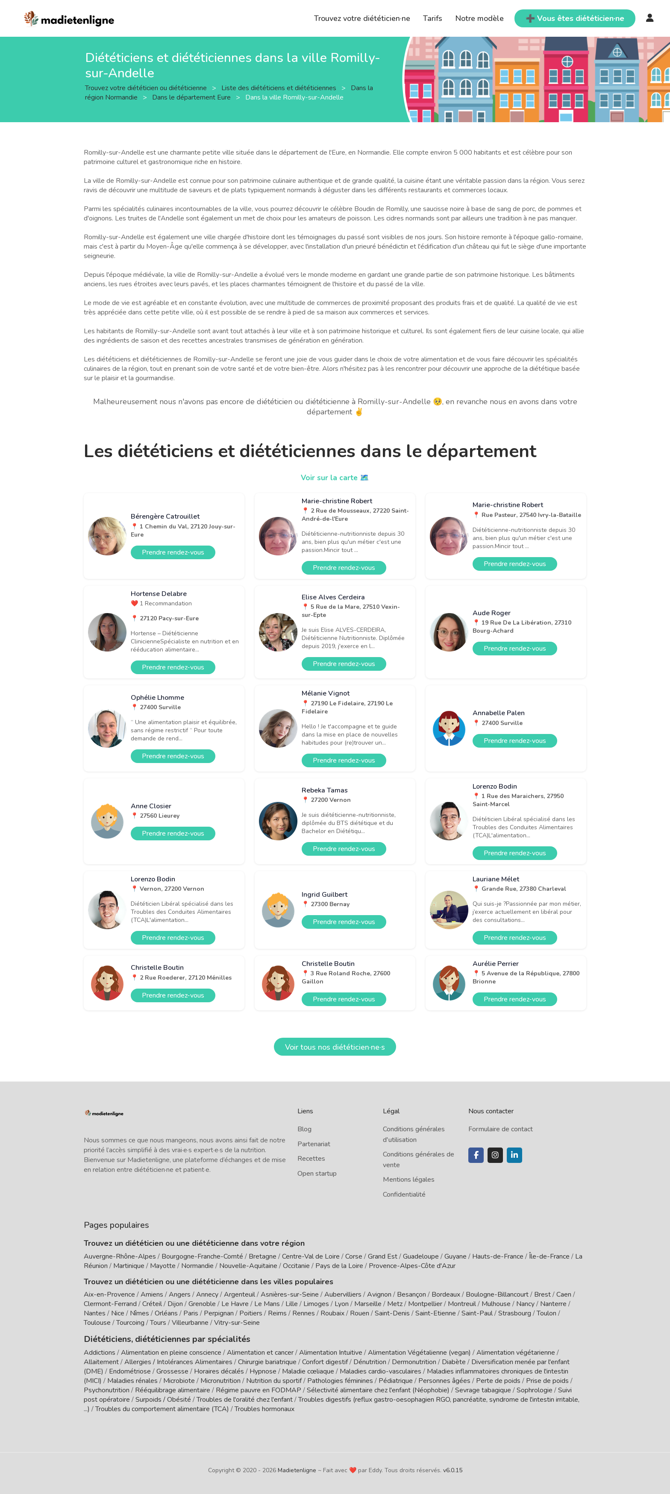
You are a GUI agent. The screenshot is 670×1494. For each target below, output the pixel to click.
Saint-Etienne (435, 1313)
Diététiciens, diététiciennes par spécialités (160, 1338)
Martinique (128, 1266)
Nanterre (553, 1304)
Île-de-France (549, 1256)
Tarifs (432, 18)
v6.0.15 (452, 1469)
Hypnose (263, 1370)
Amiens (152, 1294)
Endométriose (130, 1370)
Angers (180, 1294)
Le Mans (267, 1304)
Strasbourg (514, 1313)
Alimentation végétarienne (515, 1351)
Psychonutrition (106, 1389)
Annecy (207, 1294)
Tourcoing (130, 1322)
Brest (542, 1294)
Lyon (342, 1304)
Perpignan (219, 1313)
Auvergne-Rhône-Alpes (120, 1256)
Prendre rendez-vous (173, 552)
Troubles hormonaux (264, 1408)
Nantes (95, 1313)
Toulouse (97, 1322)
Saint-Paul (477, 1313)
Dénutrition (369, 1361)
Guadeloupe (421, 1256)
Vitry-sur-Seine (237, 1322)
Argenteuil (239, 1294)
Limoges (316, 1304)
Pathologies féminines (340, 1380)
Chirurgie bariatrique (267, 1361)
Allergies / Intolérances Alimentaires (178, 1361)
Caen (563, 1294)
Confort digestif (325, 1361)
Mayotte (163, 1266)
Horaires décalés (219, 1370)
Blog (304, 1129)
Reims (277, 1313)
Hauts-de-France (497, 1256)
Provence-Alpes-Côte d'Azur (412, 1266)
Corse (353, 1256)
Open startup (317, 1173)
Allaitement (101, 1361)
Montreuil (462, 1304)
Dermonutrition (415, 1361)
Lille (291, 1304)
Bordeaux (446, 1294)
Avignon (379, 1294)
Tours (158, 1322)
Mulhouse (496, 1304)
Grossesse (172, 1370)
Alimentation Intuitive (330, 1351)
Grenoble (202, 1304)
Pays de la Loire (339, 1266)
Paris (190, 1313)
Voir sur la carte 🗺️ (335, 478)
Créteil (152, 1304)
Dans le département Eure (192, 97)
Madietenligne (297, 1469)
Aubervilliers (342, 1294)
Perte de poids (498, 1380)
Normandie (197, 1266)
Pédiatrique (396, 1380)
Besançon (411, 1294)
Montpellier (425, 1304)
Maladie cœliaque (308, 1370)
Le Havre (235, 1304)
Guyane (455, 1256)
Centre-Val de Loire (311, 1256)
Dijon (175, 1304)
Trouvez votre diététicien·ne (362, 18)
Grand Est (382, 1256)
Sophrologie (534, 1389)
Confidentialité (404, 1194)
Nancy (525, 1304)
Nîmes (139, 1313)
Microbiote (180, 1380)
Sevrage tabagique (483, 1389)
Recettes (311, 1158)
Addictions (99, 1351)
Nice (117, 1313)
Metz (395, 1304)
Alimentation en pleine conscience (171, 1351)
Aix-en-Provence (109, 1294)
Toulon (546, 1313)
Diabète (454, 1361)
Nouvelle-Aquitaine (248, 1266)
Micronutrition (220, 1380)
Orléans (166, 1313)
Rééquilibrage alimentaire (172, 1389)
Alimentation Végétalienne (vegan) (419, 1351)
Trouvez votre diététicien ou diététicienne (147, 87)
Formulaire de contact (500, 1129)
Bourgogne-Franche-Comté (202, 1256)
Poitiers (250, 1313)
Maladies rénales (132, 1380)
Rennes (303, 1313)
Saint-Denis (392, 1313)
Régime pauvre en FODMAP (258, 1389)
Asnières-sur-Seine (290, 1294)
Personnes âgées (444, 1380)
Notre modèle (479, 18)
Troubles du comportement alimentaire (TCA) (162, 1408)
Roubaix (332, 1313)
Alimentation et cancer (260, 1351)
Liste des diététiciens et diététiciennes (279, 87)
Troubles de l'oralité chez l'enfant (245, 1398)
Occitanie (296, 1266)
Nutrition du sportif (274, 1380)
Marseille (368, 1304)
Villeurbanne (190, 1322)
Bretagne (262, 1256)
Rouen (359, 1313)
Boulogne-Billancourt (497, 1294)
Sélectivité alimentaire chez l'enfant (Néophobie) (378, 1389)
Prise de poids (547, 1380)
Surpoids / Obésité (163, 1398)
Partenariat (313, 1144)
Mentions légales (409, 1179)
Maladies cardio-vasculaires (380, 1370)
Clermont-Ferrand (110, 1304)
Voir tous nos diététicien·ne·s (335, 1047)
